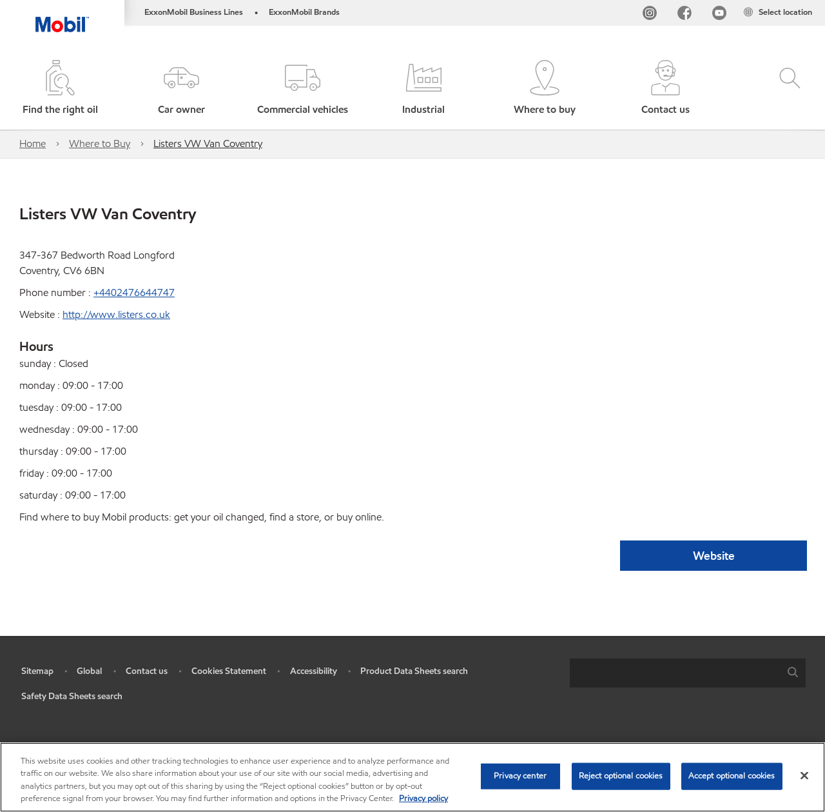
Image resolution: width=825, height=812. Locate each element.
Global (89, 671)
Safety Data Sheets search (71, 696)
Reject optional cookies (621, 776)
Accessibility (313, 671)
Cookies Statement (228, 671)
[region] (412, 777)
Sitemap (37, 671)
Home (32, 143)
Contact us (147, 671)
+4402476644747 (134, 292)
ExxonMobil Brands (304, 12)
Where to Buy (99, 143)
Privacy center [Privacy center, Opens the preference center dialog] (520, 776)
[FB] (684, 15)
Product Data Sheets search (414, 671)
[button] (181, 88)
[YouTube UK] (719, 15)
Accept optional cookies (731, 776)
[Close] (804, 775)
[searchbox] (675, 673)
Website (714, 555)
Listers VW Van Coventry (207, 143)
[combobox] (688, 673)
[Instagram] (649, 15)
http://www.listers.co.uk (116, 314)
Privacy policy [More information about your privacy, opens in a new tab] (423, 798)
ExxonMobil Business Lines (193, 12)
